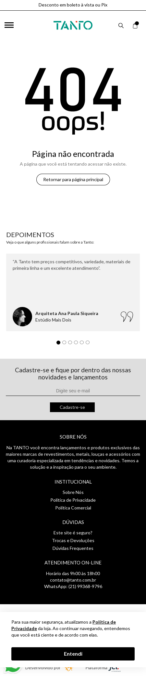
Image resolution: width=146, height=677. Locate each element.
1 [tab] (60, 344)
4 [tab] (77, 344)
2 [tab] (66, 344)
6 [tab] (89, 344)
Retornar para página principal (73, 179)
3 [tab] (71, 344)
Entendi (73, 653)
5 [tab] (83, 344)
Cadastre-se (72, 407)
